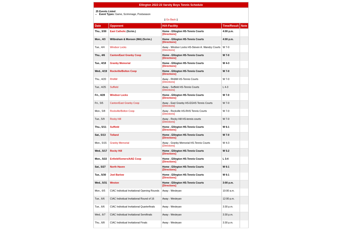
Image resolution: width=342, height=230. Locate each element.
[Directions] (169, 34)
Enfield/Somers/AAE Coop (125, 158)
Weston (114, 182)
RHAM (113, 79)
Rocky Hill (115, 118)
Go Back (171, 19)
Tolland (114, 134)
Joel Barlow (117, 174)
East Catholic (118, 31)
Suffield (114, 87)
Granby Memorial (120, 63)
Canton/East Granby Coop (125, 55)
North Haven (117, 166)
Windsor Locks (118, 47)
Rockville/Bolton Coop (123, 71)
